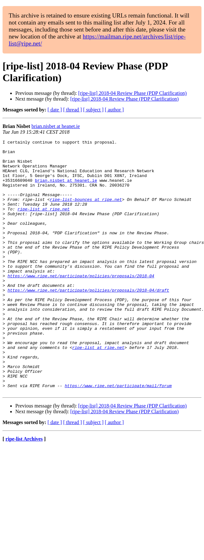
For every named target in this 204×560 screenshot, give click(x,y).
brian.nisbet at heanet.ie (56, 126)
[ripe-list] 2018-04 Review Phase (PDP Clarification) (132, 93)
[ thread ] (72, 109)
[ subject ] (93, 109)
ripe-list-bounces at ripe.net (86, 212)
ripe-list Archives (24, 489)
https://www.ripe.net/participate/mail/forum (118, 435)
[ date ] (54, 109)
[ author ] (114, 109)
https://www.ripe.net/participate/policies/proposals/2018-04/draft (88, 320)
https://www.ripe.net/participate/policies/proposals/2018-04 (81, 303)
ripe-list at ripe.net (44, 223)
